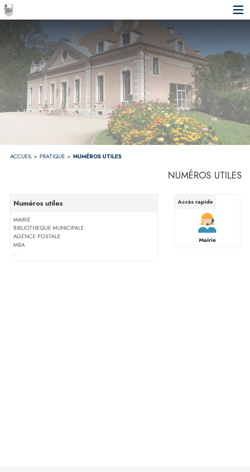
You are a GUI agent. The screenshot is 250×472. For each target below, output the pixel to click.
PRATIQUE (52, 156)
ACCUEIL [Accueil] (21, 156)
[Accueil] (7, 9)
